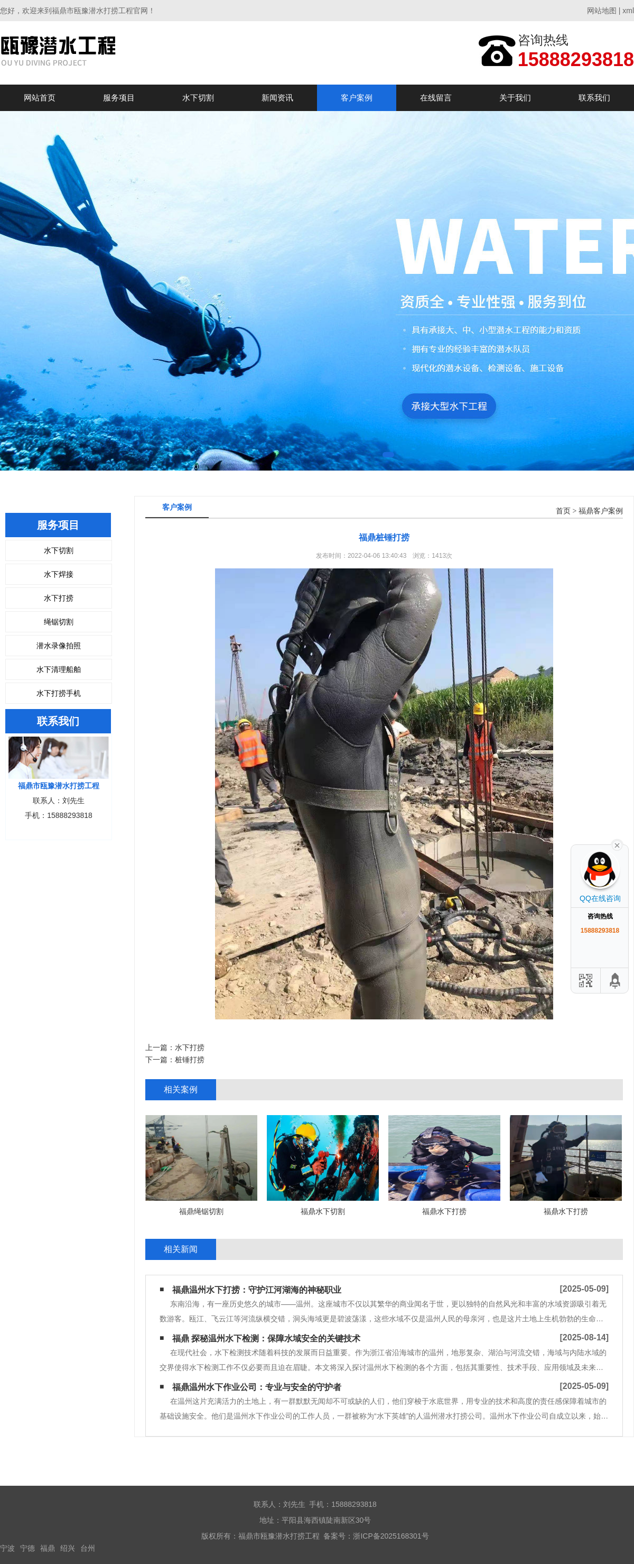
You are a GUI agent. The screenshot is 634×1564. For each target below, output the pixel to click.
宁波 (7, 1548)
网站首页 (39, 97)
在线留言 (436, 97)
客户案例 (356, 97)
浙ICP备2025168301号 (390, 1536)
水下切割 (198, 97)
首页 (563, 511)
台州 (87, 1548)
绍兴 (67, 1548)
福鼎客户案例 (601, 511)
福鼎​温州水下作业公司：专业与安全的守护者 (256, 1387)
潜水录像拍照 (58, 645)
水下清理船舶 (58, 669)
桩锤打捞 (189, 1059)
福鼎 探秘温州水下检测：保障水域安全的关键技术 (266, 1338)
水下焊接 (58, 574)
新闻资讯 (277, 97)
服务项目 (119, 97)
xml (628, 10)
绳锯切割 (58, 622)
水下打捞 (58, 598)
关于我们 (515, 97)
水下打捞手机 (58, 693)
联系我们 (594, 97)
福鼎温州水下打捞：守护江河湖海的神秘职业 (256, 1289)
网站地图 (602, 10)
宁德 (27, 1548)
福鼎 (47, 1548)
